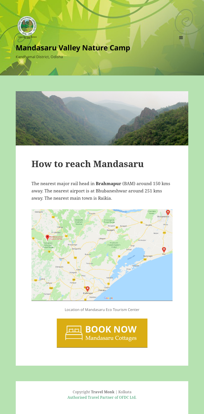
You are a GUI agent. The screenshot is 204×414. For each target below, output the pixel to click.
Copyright (82, 391)
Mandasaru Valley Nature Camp (73, 47)
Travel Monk (102, 391)
